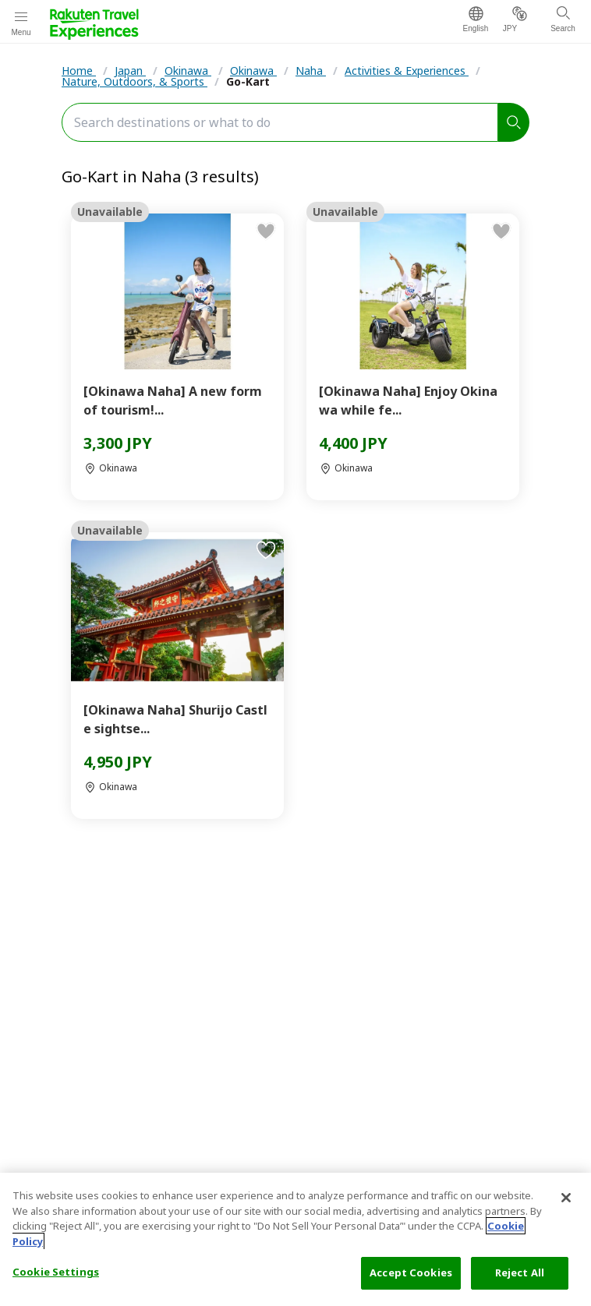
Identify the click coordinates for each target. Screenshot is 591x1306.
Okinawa (188, 70)
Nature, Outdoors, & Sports (134, 81)
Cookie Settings (55, 1272)
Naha (311, 70)
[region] (295, 1239)
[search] (513, 122)
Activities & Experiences (407, 70)
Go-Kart (248, 81)
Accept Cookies (411, 1272)
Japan (130, 70)
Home (79, 70)
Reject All (519, 1272)
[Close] (566, 1198)
